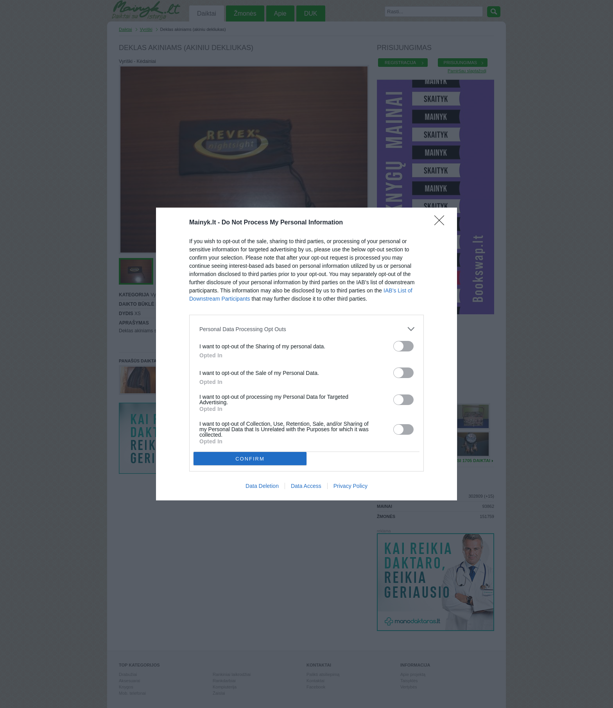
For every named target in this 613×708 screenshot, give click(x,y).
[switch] (403, 346)
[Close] (441, 222)
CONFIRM (250, 459)
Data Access (306, 486)
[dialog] (306, 354)
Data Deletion (262, 486)
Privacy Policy (350, 486)
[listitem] (306, 329)
